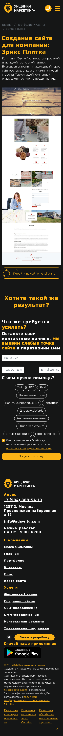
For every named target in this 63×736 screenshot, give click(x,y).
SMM (42, 387)
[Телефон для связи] (13, 370)
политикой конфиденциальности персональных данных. (27, 700)
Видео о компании (18, 547)
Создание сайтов (19, 601)
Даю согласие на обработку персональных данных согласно (29, 444)
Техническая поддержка (26, 628)
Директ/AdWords (31, 410)
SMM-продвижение (21, 615)
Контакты (13, 567)
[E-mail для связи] (50, 370)
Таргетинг (51, 403)
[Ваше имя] (31, 358)
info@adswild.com (22, 522)
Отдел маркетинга (31, 426)
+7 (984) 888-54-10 (23, 500)
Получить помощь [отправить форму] (31, 456)
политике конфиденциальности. (29, 448)
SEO (31, 387)
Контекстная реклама (24, 621)
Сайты (40, 24)
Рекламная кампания (31, 418)
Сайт (20, 387)
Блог (8, 574)
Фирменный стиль (31, 395)
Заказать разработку (34, 637)
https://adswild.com (15, 689)
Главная (7, 24)
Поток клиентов (46, 433)
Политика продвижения (22, 403)
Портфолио (25, 24)
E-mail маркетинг (18, 433)
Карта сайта (15, 581)
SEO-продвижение (21, 608)
